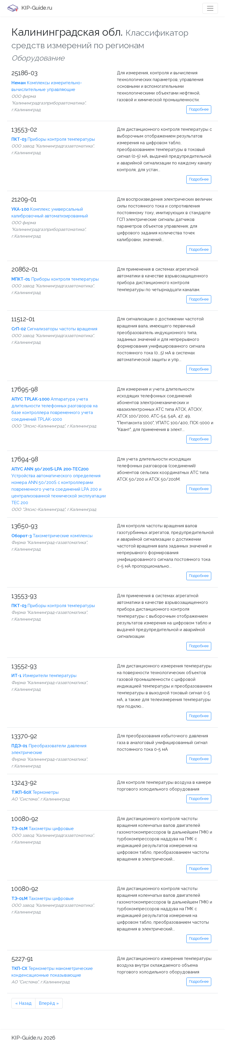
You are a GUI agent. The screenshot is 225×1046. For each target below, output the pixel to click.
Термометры (35, 792)
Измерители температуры (43, 675)
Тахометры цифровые (42, 828)
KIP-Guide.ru (29, 8)
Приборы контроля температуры (53, 139)
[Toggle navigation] (210, 8)
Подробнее (199, 109)
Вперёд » (49, 1003)
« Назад (23, 1003)
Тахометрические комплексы (52, 535)
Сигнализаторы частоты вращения (54, 328)
